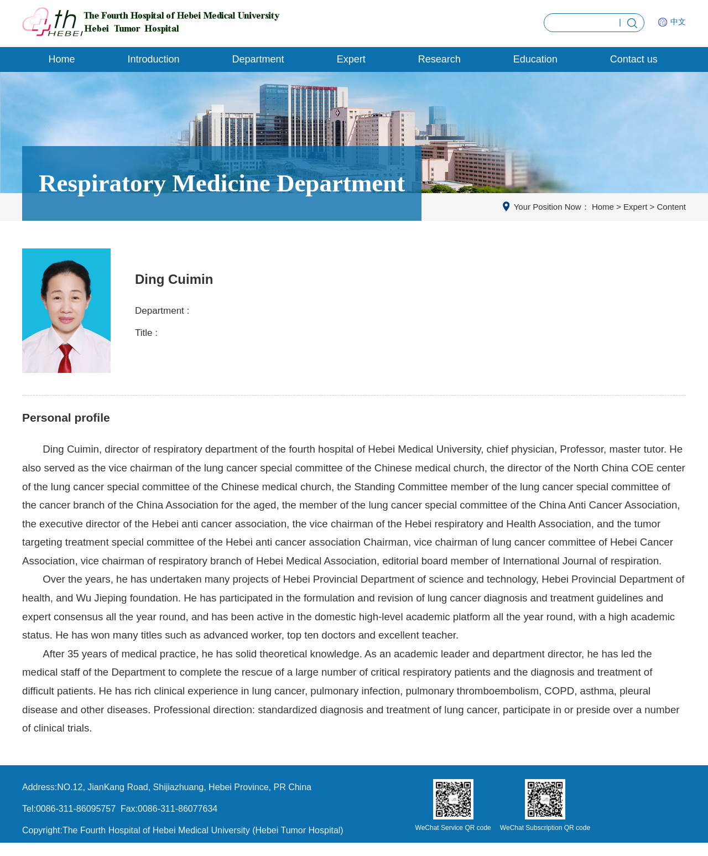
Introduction (154, 59)
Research (439, 59)
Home (62, 59)
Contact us (634, 59)
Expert (351, 59)
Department (258, 59)
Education (535, 59)
